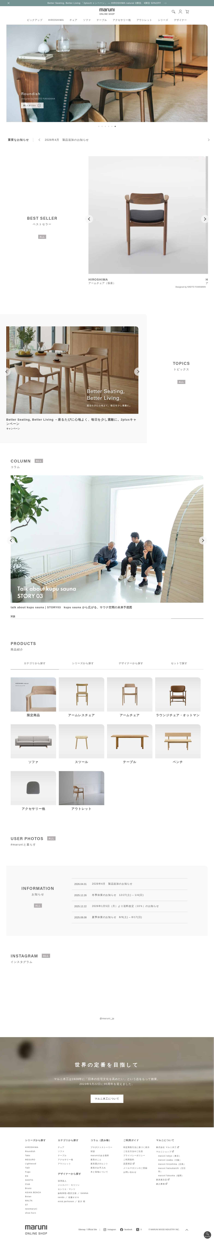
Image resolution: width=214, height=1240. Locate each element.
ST (26, 1205)
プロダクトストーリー (101, 1147)
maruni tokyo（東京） (169, 1156)
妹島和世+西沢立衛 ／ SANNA (73, 1193)
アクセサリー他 (122, 20)
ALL (42, 236)
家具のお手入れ (98, 1168)
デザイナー (180, 20)
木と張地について (99, 1172)
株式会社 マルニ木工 (166, 1147)
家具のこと (96, 1159)
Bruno (28, 1188)
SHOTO (29, 1180)
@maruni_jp (107, 1018)
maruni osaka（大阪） (170, 1160)
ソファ (87, 20)
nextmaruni (31, 1209)
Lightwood (30, 1164)
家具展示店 (161, 1180)
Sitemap (81, 1229)
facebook (128, 1229)
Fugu (28, 1172)
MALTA (29, 1201)
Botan (28, 1196)
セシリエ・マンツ (66, 1189)
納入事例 (160, 1184)
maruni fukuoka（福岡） (171, 1175)
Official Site (92, 1229)
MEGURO (30, 1159)
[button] (98, 126)
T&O (27, 1168)
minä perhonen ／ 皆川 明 (71, 1201)
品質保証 (127, 1164)
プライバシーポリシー (134, 1155)
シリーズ (163, 20)
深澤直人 (62, 1181)
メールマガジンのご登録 (135, 1168)
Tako (27, 1155)
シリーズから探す (83, 663)
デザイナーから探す (131, 663)
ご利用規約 (128, 1159)
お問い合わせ (129, 1172)
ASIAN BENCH (33, 1192)
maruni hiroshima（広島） (172, 1164)
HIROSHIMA (56, 20)
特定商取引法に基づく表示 (136, 1147)
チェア (73, 20)
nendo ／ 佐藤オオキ (68, 1197)
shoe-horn (30, 1213)
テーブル (102, 20)
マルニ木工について (107, 1098)
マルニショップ (163, 1152)
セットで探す (179, 663)
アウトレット (144, 20)
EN (26, 1176)
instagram (112, 1229)
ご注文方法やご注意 (133, 1151)
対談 (93, 1151)
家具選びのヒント (99, 1164)
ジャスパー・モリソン (69, 1185)
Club (27, 1184)
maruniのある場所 (100, 1155)
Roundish (30, 1151)
